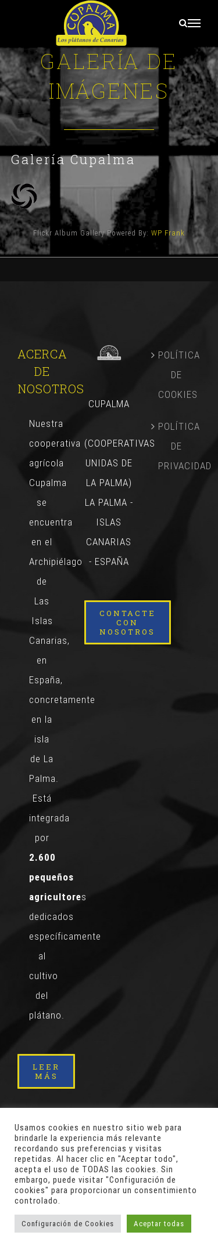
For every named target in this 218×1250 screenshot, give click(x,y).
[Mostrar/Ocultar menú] (194, 23)
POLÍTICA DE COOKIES (176, 374)
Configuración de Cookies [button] (68, 1223)
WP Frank (168, 233)
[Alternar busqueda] (183, 23)
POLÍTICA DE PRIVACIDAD (176, 446)
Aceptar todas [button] (159, 1223)
